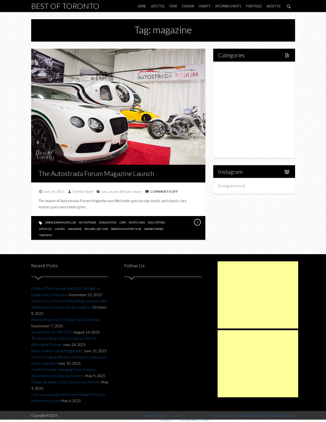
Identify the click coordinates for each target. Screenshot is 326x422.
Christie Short (83, 191)
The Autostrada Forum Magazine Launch (96, 173)
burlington (107, 222)
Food (173, 6)
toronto (45, 235)
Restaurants (238, 101)
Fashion (188, 6)
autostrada (87, 222)
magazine (75, 228)
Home (142, 6)
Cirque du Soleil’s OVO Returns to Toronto (65, 382)
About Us (274, 6)
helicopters (156, 222)
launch (114, 191)
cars (104, 191)
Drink (232, 109)
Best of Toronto (65, 6)
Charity (204, 6)
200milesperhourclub (60, 222)
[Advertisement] (258, 294)
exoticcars (137, 222)
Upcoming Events (228, 6)
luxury (137, 191)
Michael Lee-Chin (96, 228)
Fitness (234, 85)
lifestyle (125, 191)
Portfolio (254, 6)
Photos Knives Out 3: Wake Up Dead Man (65, 319)
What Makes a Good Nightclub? (57, 350)
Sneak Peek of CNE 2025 (52, 332)
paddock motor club (126, 228)
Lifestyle (158, 6)
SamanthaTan (153, 228)
